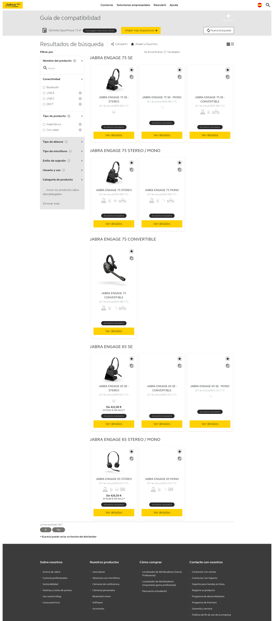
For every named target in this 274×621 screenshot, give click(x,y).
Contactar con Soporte (204, 576)
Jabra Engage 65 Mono (162, 479)
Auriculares (98, 571)
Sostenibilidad (50, 582)
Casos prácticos (51, 597)
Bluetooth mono (101, 592)
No (58, 529)
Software (97, 597)
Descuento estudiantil (154, 589)
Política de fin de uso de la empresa (211, 608)
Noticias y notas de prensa (57, 587)
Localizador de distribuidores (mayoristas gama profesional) (159, 582)
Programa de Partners (204, 597)
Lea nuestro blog (52, 592)
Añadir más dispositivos (141, 30)
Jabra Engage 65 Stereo (114, 479)
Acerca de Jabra (51, 571)
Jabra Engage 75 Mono (162, 190)
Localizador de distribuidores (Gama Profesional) (162, 573)
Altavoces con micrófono (106, 576)
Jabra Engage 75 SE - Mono (161, 97)
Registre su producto (203, 587)
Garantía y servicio (202, 603)
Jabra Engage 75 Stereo (114, 190)
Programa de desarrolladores (208, 592)
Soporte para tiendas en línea (208, 582)
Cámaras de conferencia (105, 582)
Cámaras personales (103, 587)
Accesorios (98, 603)
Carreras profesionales (55, 576)
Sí (46, 529)
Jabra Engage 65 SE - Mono (209, 386)
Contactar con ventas (204, 571)
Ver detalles (113, 135)
